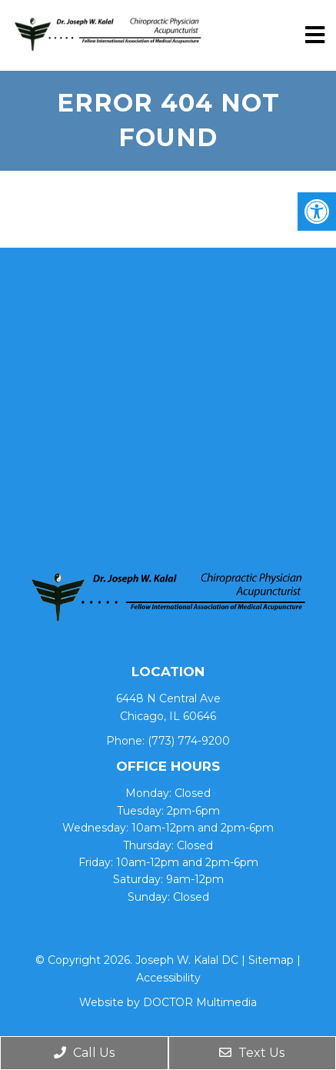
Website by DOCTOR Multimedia (168, 1002)
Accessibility (168, 978)
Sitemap (271, 960)
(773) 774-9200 (189, 741)
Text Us (251, 1052)
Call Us (84, 1052)
